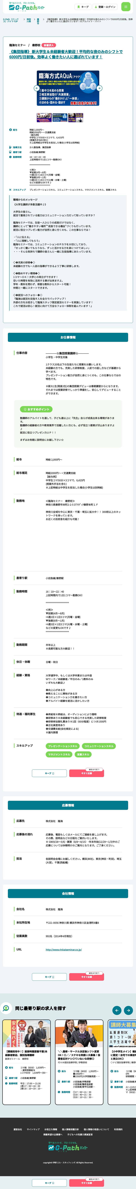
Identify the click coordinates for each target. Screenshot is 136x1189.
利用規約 (118, 1129)
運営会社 (17, 1129)
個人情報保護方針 (70, 1129)
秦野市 (38, 21)
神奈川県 (29, 20)
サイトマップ (33, 1129)
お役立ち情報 (50, 1129)
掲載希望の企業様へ (52, 1134)
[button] (44, 117)
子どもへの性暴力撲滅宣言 (80, 1134)
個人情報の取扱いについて (96, 1129)
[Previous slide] (37, 88)
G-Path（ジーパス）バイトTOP (10, 20)
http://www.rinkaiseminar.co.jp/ (64, 949)
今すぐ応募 (92, 772)
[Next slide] (99, 88)
